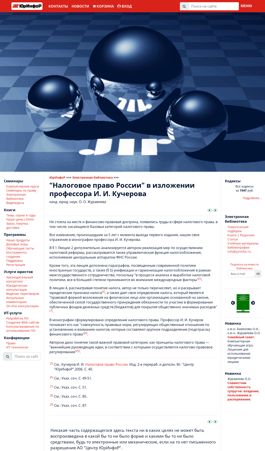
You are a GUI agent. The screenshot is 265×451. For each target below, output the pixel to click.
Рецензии (247, 235)
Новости (80, 6)
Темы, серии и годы (21, 215)
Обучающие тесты (20, 248)
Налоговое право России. (107, 364)
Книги (232, 235)
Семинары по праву (21, 190)
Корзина (103, 6)
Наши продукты (18, 240)
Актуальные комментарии (16, 300)
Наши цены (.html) (20, 219)
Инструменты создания (16, 254)
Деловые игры (17, 244)
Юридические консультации (16, 287)
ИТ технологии (17, 347)
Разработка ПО (17, 318)
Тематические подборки (238, 229)
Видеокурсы (15, 203)
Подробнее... (252, 198)
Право (11, 343)
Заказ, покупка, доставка (17, 225)
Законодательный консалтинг (19, 279)
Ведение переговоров (22, 294)
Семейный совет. (241, 337)
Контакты (58, 6)
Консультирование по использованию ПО (22, 328)
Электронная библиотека (16, 196)
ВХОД (124, 6)
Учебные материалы (243, 243)
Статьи (232, 239)
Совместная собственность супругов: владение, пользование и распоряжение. (243, 391)
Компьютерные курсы (22, 186)
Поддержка (14, 261)
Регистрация (15, 265)
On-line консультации (22, 306)
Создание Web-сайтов (22, 322)
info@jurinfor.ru (239, 251)
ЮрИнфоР (57, 177)
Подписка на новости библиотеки (244, 266)
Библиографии (238, 247)
